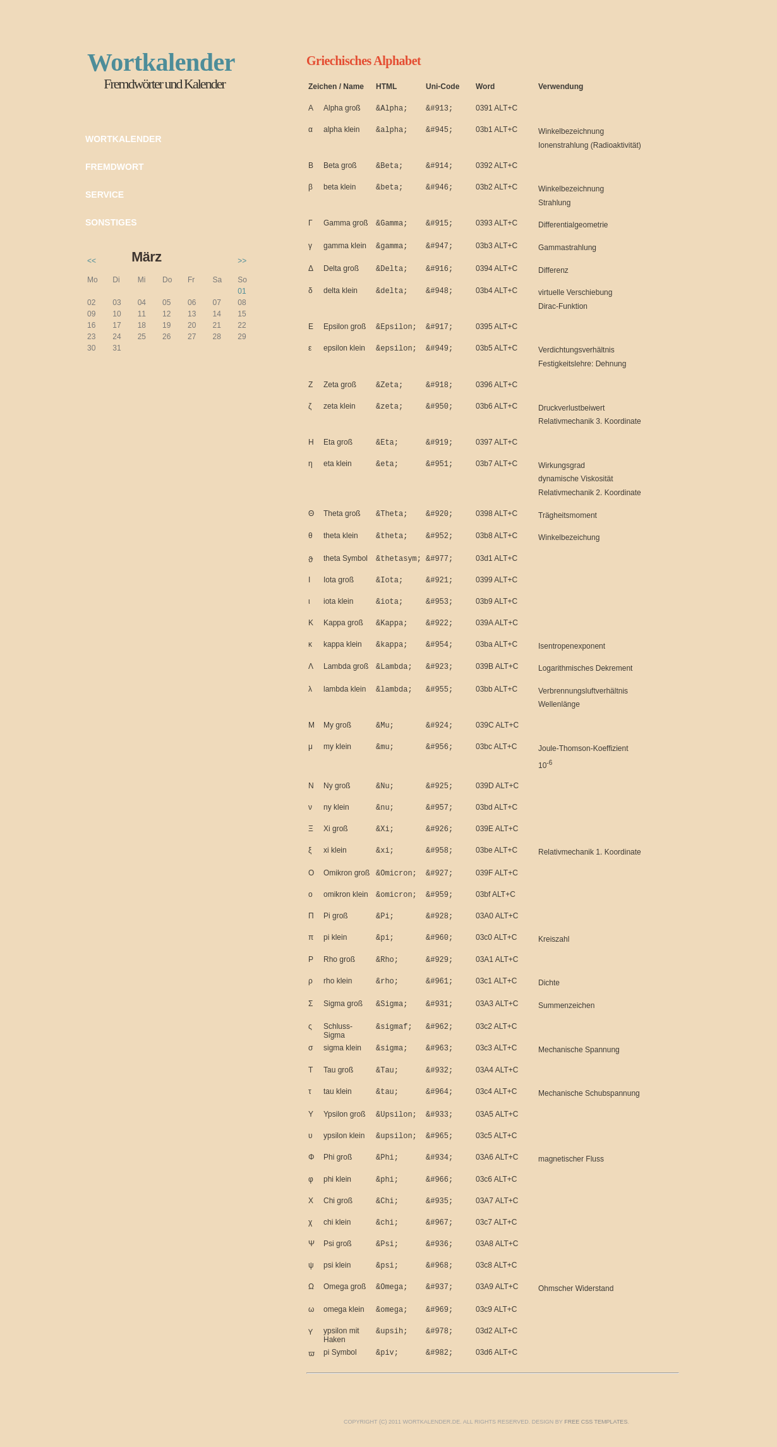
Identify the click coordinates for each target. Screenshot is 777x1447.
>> (242, 260)
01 (242, 291)
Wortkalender (123, 139)
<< (91, 260)
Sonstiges (111, 222)
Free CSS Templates (595, 1422)
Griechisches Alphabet (363, 61)
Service (104, 194)
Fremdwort (114, 167)
